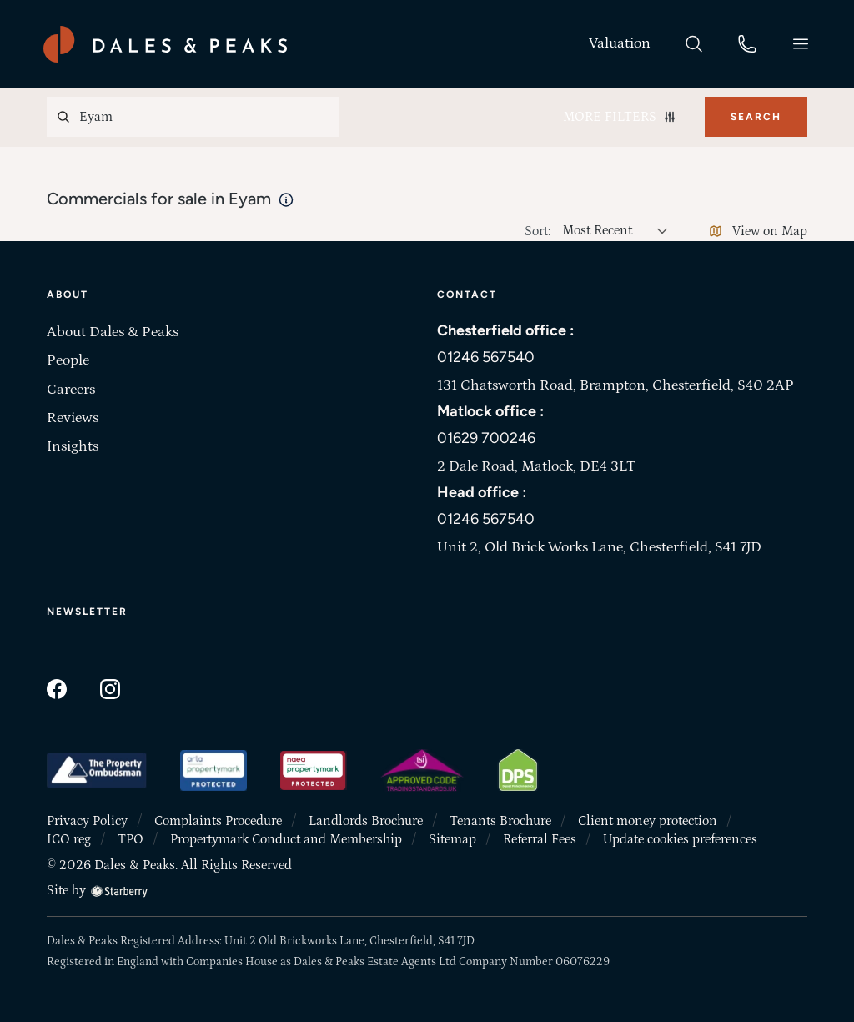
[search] (694, 42)
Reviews (72, 418)
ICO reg (69, 839)
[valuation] (620, 43)
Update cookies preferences (680, 839)
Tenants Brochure (500, 820)
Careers (71, 389)
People (68, 360)
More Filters (619, 116)
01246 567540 (486, 357)
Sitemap (452, 839)
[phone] (747, 42)
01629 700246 (486, 438)
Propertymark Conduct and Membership (286, 839)
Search (756, 117)
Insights (72, 446)
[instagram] (110, 687)
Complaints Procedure (218, 820)
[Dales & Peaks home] (165, 44)
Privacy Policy (87, 820)
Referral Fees (539, 839)
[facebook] (57, 687)
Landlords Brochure (366, 820)
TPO (130, 839)
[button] (801, 43)
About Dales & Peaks (112, 332)
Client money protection (647, 820)
